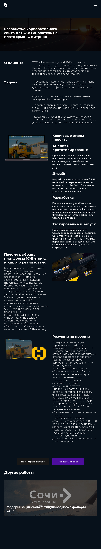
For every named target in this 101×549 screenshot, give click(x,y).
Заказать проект (68, 461)
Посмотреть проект (33, 461)
